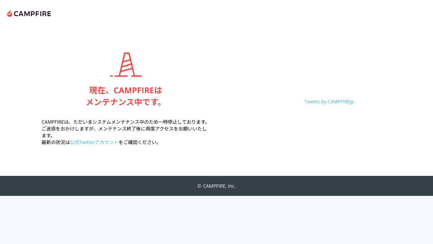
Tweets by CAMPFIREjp (329, 101)
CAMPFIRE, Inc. (219, 186)
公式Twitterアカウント (94, 142)
